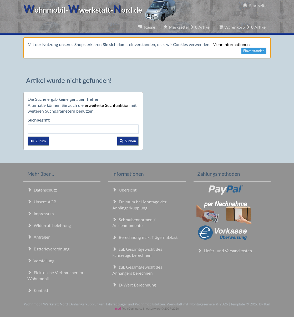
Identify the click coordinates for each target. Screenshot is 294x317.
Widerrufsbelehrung (49, 225)
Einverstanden (254, 51)
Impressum (40, 213)
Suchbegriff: (39, 119)
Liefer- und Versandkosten (224, 250)
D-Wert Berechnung (134, 284)
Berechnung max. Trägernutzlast (145, 237)
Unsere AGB (41, 201)
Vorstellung (40, 260)
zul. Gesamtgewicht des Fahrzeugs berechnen (137, 252)
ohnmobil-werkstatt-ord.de (101, 9)
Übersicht (124, 189)
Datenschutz (42, 189)
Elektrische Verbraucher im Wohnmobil (55, 275)
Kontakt (37, 290)
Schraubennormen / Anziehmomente (133, 222)
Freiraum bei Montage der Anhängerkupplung (139, 204)
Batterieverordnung (48, 248)
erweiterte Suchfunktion (107, 105)
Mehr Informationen (231, 44)
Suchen (128, 141)
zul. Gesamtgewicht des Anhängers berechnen (137, 269)
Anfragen (38, 236)
